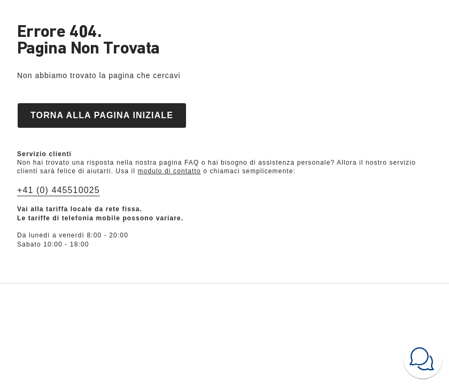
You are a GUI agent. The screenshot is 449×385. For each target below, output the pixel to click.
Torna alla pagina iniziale (101, 115)
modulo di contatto (169, 171)
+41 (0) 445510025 (58, 190)
